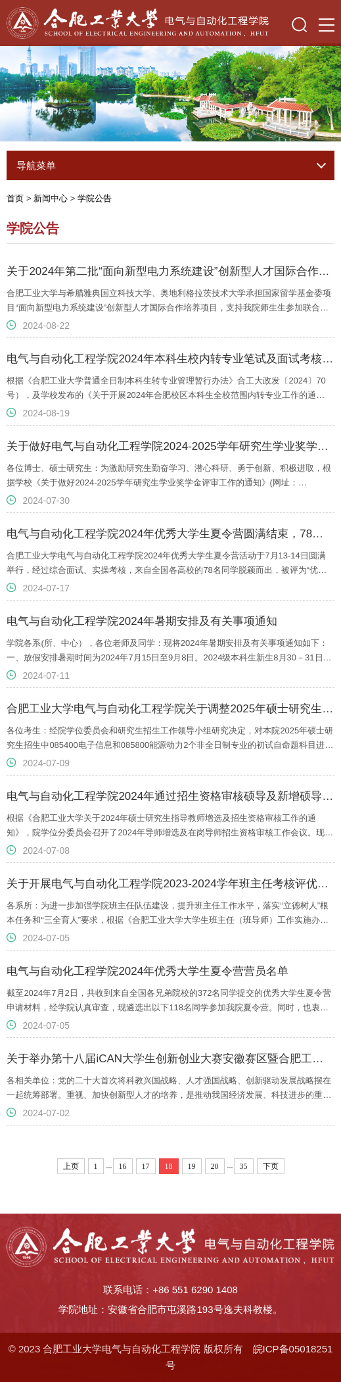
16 (123, 1166)
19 (192, 1166)
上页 (71, 1166)
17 (146, 1166)
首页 (15, 198)
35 (244, 1166)
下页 (271, 1166)
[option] (170, 88)
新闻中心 (51, 198)
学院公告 (95, 198)
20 (215, 1166)
